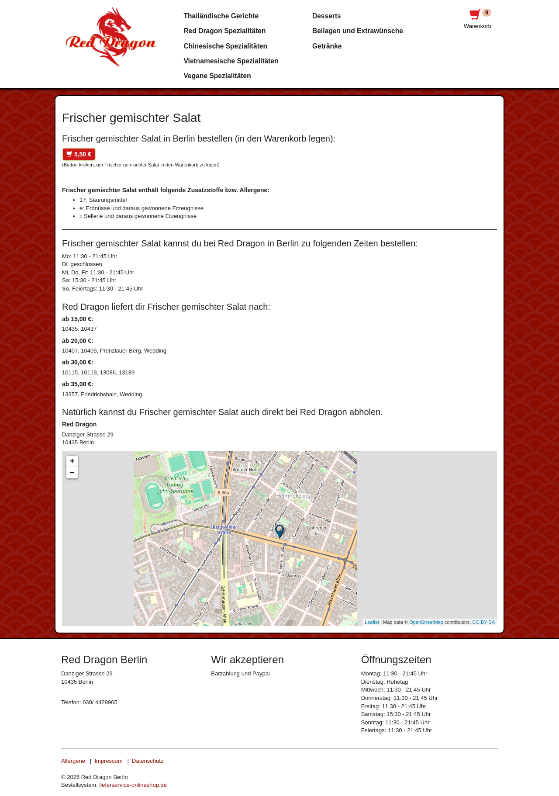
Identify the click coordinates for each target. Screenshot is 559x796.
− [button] (72, 472)
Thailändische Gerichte (221, 16)
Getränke (327, 46)
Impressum (108, 761)
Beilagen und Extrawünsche (357, 31)
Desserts (326, 16)
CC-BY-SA (483, 622)
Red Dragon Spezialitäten (225, 31)
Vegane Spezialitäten (217, 76)
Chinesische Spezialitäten (226, 46)
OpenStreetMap (426, 622)
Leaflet (372, 622)
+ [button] (72, 461)
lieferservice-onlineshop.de (133, 785)
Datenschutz (147, 761)
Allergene (73, 761)
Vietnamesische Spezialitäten (231, 61)
